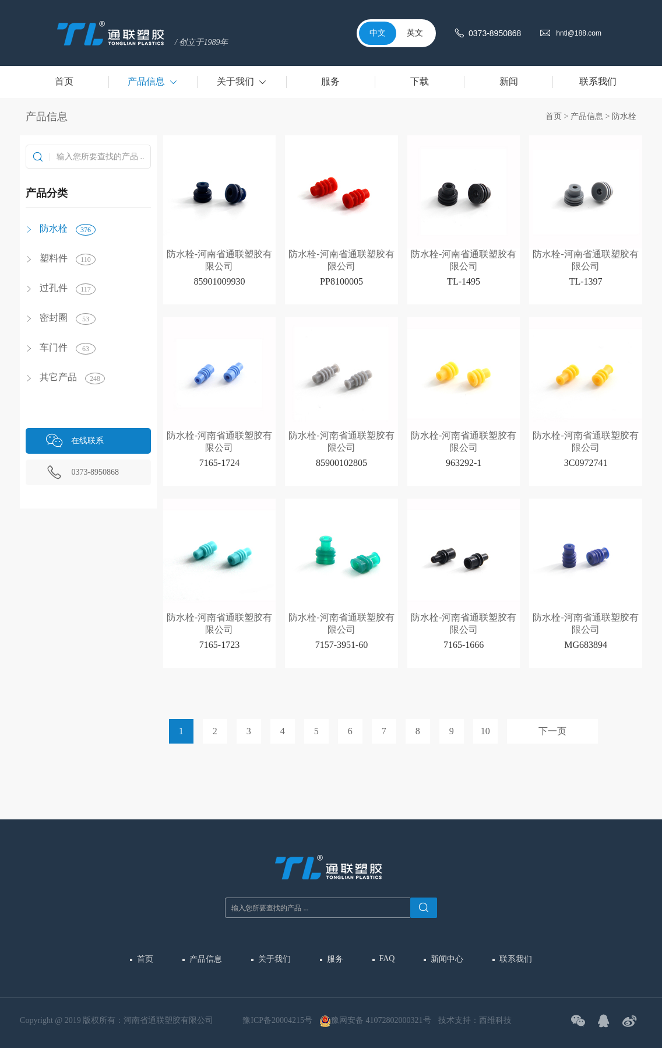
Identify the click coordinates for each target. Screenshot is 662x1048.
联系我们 (515, 959)
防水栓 (624, 116)
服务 (335, 959)
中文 (377, 33)
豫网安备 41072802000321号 (375, 1021)
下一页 (552, 731)
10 (485, 731)
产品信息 (587, 116)
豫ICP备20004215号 (277, 1020)
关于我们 (274, 959)
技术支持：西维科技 (475, 1020)
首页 (553, 116)
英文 (415, 33)
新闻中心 (447, 959)
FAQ (387, 958)
